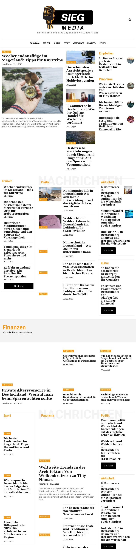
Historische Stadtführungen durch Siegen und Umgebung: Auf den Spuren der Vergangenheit (79, 135)
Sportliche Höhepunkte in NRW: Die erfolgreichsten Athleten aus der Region (18, 457)
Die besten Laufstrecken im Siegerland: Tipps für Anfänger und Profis (17, 386)
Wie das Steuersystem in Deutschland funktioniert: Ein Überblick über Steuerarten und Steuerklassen (117, 308)
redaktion (6, 62)
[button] (129, 19)
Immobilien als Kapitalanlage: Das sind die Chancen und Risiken (78, 342)
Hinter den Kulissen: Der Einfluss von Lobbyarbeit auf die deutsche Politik (78, 246)
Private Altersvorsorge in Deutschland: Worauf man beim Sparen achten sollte (27, 342)
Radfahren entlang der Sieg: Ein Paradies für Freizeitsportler (16, 227)
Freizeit (6, 52)
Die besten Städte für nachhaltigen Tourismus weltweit (110, 94)
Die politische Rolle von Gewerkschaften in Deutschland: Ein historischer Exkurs (78, 228)
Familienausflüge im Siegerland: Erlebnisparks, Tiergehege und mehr (16, 213)
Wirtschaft (72, 94)
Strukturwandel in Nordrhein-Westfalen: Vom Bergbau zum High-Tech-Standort (111, 182)
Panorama (44, 407)
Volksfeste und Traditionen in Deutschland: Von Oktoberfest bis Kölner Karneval (111, 248)
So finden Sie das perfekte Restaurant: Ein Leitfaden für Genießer (110, 62)
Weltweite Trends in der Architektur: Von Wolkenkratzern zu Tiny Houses (110, 83)
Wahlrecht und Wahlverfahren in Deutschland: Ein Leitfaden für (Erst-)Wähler (74, 191)
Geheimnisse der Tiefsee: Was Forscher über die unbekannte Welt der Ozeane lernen (79, 485)
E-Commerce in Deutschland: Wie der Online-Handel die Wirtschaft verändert (78, 102)
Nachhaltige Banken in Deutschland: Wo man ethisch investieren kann (117, 342)
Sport (7, 380)
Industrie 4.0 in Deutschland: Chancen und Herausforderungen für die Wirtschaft (112, 199)
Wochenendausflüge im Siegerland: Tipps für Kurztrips (30, 57)
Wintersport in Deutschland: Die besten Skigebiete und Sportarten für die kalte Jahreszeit (18, 422)
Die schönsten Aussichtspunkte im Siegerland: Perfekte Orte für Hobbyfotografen (80, 70)
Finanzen (7, 333)
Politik (43, 173)
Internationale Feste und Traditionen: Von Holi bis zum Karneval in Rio (111, 107)
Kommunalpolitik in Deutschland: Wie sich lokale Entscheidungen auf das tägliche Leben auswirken (77, 169)
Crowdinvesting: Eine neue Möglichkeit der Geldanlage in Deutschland (80, 306)
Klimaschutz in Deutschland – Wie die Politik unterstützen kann (78, 210)
